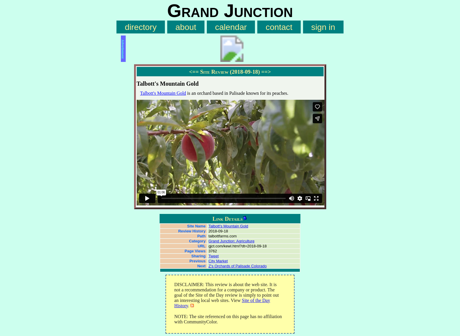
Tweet (214, 256)
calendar (231, 27)
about (185, 27)
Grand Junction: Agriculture (232, 241)
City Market (218, 261)
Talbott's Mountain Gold (163, 93)
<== (194, 72)
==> (266, 72)
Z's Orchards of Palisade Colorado (238, 266)
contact (279, 27)
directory (141, 27)
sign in (323, 27)
